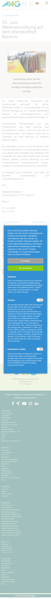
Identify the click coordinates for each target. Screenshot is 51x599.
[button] (25, 261)
